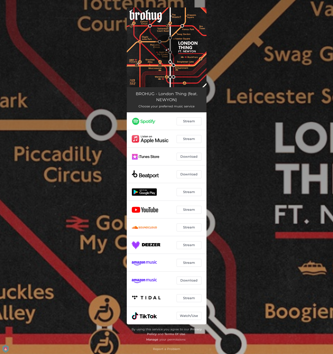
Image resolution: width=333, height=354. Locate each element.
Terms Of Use (174, 334)
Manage (152, 339)
